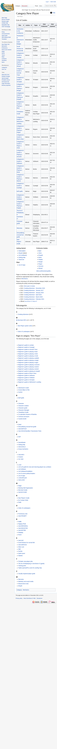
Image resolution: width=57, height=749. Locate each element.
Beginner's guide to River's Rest (27, 373)
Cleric (40, 253)
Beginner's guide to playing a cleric (28, 354)
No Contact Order (23, 500)
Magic (20, 485)
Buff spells (20, 191)
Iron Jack (20, 459)
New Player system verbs (25, 325)
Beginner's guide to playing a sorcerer (29, 364)
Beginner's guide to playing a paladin (28, 358)
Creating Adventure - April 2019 (33, 294)
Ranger (40, 261)
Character (21, 403)
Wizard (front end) (23, 583)
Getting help (21, 257)
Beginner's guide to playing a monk (28, 356)
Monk (40, 257)
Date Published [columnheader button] (44, 25)
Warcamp (19, 228)
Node (19, 502)
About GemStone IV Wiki (29, 598)
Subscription (21, 251)
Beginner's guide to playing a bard (27, 351)
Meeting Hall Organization (25, 488)
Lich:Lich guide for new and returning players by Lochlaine (34, 467)
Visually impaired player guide (26, 573)
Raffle (19, 521)
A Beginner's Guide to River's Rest (20, 137)
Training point (22, 565)
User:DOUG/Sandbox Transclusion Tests (29, 431)
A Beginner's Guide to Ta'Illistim (20, 197)
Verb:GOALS (22, 447)
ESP (19, 436)
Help (54, 12)
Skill (19, 549)
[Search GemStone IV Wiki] (50, 5)
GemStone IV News (30, 301)
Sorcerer (40, 266)
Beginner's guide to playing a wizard (28, 369)
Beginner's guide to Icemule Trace (27, 349)
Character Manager (23, 410)
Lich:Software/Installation (25, 471)
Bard (39, 251)
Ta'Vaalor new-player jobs (25, 561)
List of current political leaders (26, 473)
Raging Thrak (22, 524)
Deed (19, 424)
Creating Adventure (23, 314)
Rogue (40, 264)
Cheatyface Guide (23, 412)
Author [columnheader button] (28, 25)
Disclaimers (39, 598)
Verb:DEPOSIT (22, 429)
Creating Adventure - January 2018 (34, 292)
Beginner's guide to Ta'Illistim (26, 377)
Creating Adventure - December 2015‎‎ (34, 288)
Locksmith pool (22, 478)
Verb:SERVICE (22, 544)
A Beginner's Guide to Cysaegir (20, 185)
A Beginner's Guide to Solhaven (20, 161)
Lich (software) (22, 255)
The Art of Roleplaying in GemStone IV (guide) (31, 563)
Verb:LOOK (21, 480)
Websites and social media (25, 581)
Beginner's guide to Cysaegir (26, 347)
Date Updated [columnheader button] (52, 25)
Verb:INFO (21, 454)
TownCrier (21, 259)
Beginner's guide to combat (26, 345)
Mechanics (25, 278)
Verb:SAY (21, 540)
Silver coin (21, 547)
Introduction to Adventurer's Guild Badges (20, 40)
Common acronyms (23, 416)
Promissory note (22, 513)
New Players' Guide (19, 241)
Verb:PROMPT (22, 516)
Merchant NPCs (22, 320)
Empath (40, 255)
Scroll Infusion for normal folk (20, 48)
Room (20, 534)
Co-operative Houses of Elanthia (27, 414)
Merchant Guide (22, 490)
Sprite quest (21, 553)
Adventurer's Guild (23, 388)
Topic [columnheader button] (35, 25)
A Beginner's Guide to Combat (20, 55)
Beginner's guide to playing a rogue (28, 362)
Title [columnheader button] (19, 25)
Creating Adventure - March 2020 (33, 297)
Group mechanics (23, 449)
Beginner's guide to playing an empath (29, 371)
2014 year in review (29, 286)
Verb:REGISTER (23, 528)
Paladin (40, 259)
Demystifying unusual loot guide (20, 235)
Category (19, 590)
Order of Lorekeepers (24, 331)
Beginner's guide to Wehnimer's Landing (29, 382)
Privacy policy (19, 598)
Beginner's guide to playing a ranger (28, 360)
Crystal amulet (22, 418)
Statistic (20, 555)
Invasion (20, 457)
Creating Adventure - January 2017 (34, 290)
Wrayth (20, 253)
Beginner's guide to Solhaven (26, 375)
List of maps (21, 265)
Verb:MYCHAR (22, 492)
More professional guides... (44, 271)
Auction (20, 392)
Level (19, 465)
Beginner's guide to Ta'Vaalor (26, 380)
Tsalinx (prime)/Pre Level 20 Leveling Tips (30, 568)
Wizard (40, 268)
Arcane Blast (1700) (23, 390)
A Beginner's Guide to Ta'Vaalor (20, 79)
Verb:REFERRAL (23, 526)
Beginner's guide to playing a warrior (28, 367)
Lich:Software (22, 469)
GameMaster (22, 442)
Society (20, 551)
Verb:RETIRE (22, 530)
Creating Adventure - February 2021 (34, 299)
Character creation (23, 405)
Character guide (22, 408)
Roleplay (20, 532)
